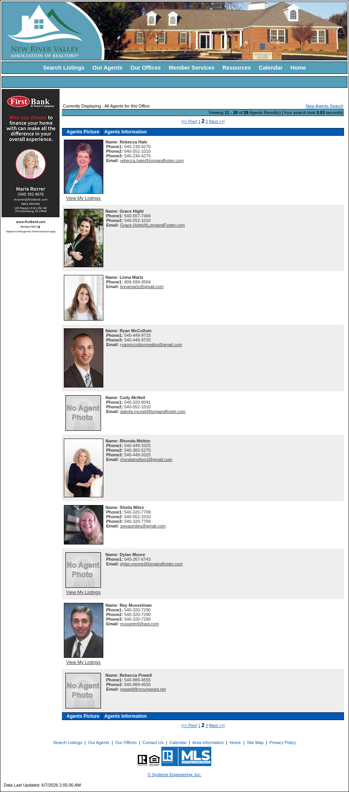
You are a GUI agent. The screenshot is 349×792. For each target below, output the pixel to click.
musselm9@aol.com (139, 623)
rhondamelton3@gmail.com (146, 459)
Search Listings (63, 68)
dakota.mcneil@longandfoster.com (153, 411)
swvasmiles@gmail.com (143, 526)
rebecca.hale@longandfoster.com (152, 160)
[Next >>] (217, 121)
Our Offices (145, 68)
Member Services (191, 68)
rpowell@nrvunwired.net (143, 689)
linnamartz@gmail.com (142, 286)
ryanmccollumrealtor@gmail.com (151, 344)
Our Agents (107, 68)
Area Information (208, 742)
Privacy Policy (282, 742)
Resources (236, 68)
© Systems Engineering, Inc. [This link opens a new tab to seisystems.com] (175, 774)
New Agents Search (324, 106)
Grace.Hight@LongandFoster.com (152, 225)
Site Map (255, 742)
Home (298, 68)
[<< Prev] (189, 121)
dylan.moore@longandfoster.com (151, 564)
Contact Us (152, 742)
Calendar (271, 68)
